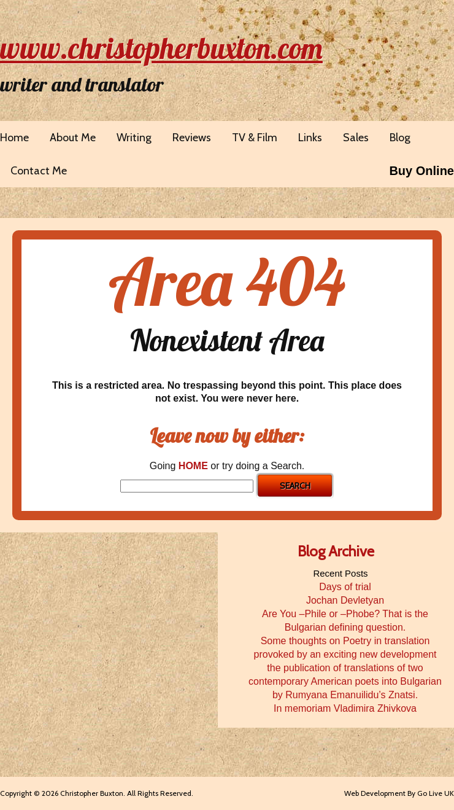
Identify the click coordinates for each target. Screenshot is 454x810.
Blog (400, 137)
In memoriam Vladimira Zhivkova (345, 708)
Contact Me (38, 170)
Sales (356, 137)
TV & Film (254, 137)
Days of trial (345, 587)
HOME (193, 466)
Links (310, 137)
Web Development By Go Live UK (399, 793)
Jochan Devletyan (345, 600)
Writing (134, 137)
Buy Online (421, 170)
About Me (73, 137)
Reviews (191, 137)
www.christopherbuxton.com (161, 47)
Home (14, 137)
